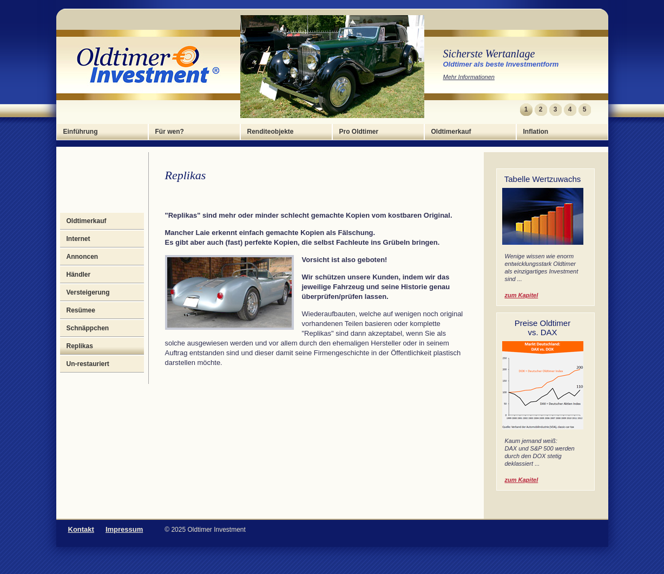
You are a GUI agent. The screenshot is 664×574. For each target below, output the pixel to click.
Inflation (536, 131)
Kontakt (81, 529)
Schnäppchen (88, 328)
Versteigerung (88, 292)
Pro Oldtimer (359, 131)
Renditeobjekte (270, 131)
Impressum (124, 529)
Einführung (80, 131)
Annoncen (82, 256)
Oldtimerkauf (451, 131)
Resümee (81, 310)
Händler (79, 274)
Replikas (80, 346)
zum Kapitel (521, 295)
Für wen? (169, 131)
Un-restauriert (88, 364)
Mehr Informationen (469, 77)
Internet (78, 239)
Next (598, 110)
